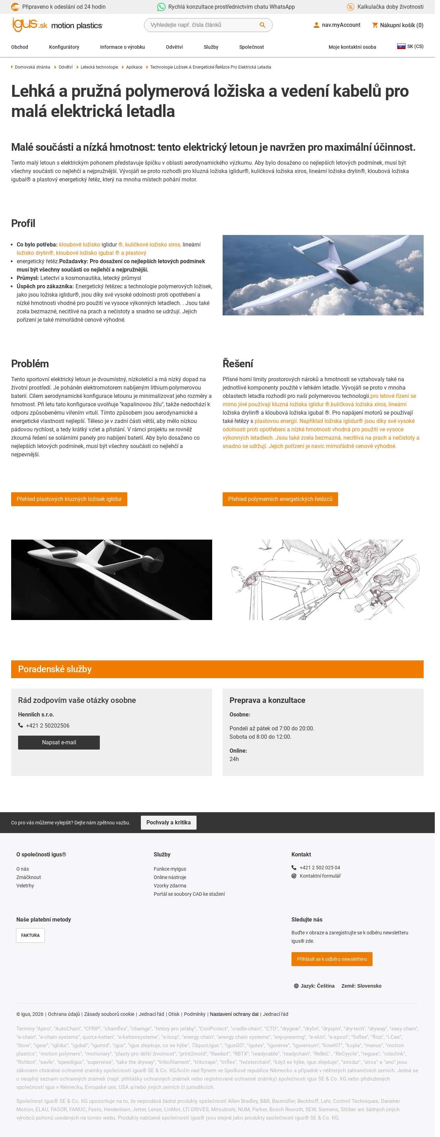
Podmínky (195, 1014)
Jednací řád (151, 1014)
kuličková (342, 404)
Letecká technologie (97, 67)
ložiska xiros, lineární (381, 404)
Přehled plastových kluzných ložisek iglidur (69, 499)
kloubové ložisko (79, 244)
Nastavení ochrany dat (234, 1014)
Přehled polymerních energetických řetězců (280, 499)
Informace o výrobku (122, 47)
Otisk (173, 1014)
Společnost (251, 47)
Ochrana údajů (64, 1014)
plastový (136, 253)
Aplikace (132, 67)
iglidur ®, (320, 404)
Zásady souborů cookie (109, 1014)
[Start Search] (262, 25)
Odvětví (174, 47)
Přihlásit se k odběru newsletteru (332, 959)
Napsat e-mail (59, 742)
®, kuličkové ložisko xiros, (149, 244)
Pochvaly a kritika (168, 822)
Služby (211, 47)
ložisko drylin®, (36, 253)
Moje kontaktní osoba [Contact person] (352, 47)
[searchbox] (203, 25)
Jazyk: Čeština (314, 986)
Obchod (19, 47)
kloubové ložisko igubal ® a (90, 253)
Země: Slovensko (362, 986)
